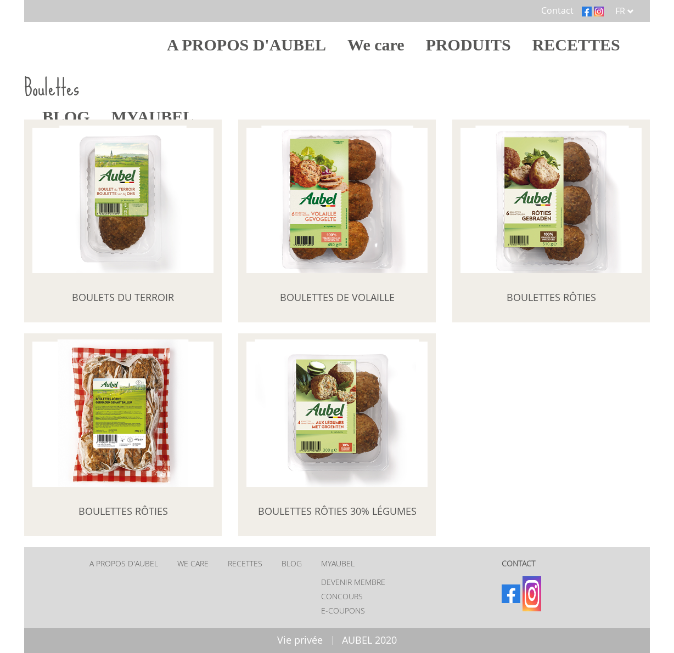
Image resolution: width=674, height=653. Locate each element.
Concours (342, 596)
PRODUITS (468, 45)
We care (376, 45)
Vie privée (300, 639)
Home (98, 44)
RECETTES (576, 45)
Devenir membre (353, 582)
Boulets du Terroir (123, 297)
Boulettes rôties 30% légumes (337, 511)
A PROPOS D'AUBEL (246, 45)
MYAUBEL (338, 563)
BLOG (292, 563)
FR (624, 11)
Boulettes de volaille (337, 297)
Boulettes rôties (551, 297)
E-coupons (343, 610)
